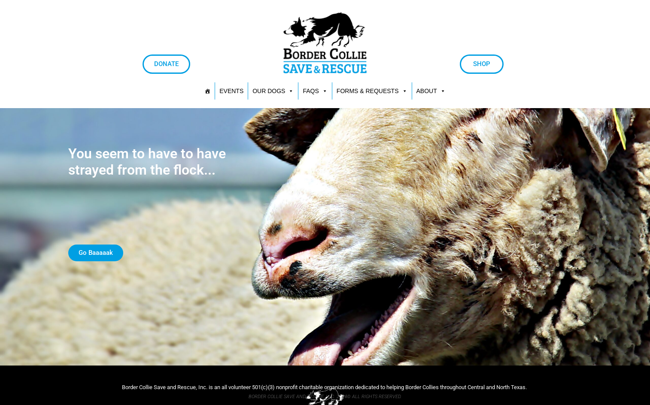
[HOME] (207, 91)
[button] (372, 91)
